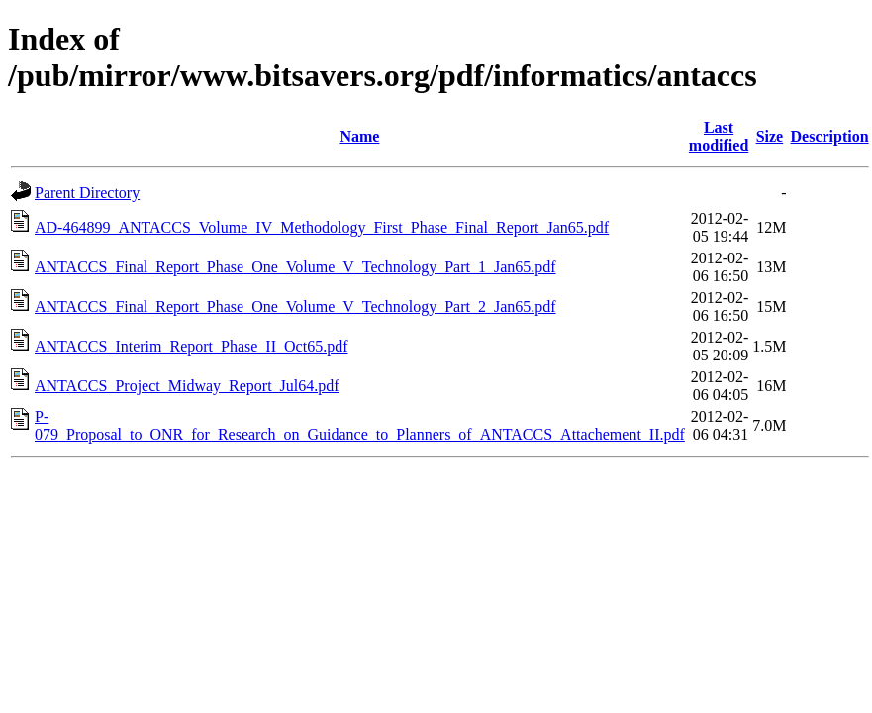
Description (830, 136)
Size (770, 136)
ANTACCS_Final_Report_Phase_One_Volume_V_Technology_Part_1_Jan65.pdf (295, 266)
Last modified (718, 136)
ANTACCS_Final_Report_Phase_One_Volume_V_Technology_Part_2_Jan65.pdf (295, 306)
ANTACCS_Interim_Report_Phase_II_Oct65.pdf (191, 346)
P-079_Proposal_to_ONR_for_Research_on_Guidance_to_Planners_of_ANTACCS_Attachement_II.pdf (360, 425)
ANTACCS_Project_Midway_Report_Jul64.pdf (187, 385)
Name (359, 136)
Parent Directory (87, 192)
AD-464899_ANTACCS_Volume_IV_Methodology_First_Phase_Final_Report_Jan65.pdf (322, 227)
